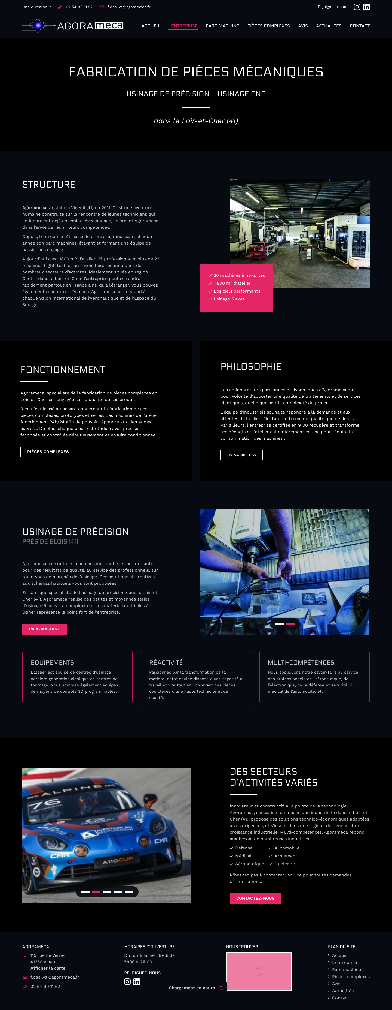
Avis (303, 25)
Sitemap (240, 1002)
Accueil (151, 25)
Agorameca (34, 207)
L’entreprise (183, 25)
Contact (360, 25)
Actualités (329, 25)
